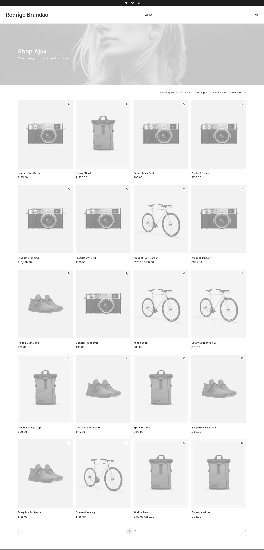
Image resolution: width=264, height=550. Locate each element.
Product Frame (216, 153)
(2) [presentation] (29, 142)
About (148, 14)
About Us (155, 481)
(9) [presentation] (57, 183)
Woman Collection (126, 487)
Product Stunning (92, 217)
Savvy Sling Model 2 (219, 282)
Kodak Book (172, 282)
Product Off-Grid (134, 217)
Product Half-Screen (178, 217)
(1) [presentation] (31, 125)
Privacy (188, 505)
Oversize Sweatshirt (136, 347)
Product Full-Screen (94, 153)
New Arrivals (122, 505)
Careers (154, 505)
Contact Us (156, 511)
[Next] (241, 432)
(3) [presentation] (39, 113)
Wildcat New (173, 412)
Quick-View (116, 104)
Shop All (120, 481)
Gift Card (120, 516)
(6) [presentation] (33, 119)
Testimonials (156, 493)
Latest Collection (125, 511)
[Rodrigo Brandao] (27, 15)
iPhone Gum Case (92, 282)
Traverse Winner (217, 412)
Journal (154, 499)
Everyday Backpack (93, 412)
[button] (126, 3)
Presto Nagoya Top (93, 347)
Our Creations (157, 487)
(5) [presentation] (56, 189)
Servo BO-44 (131, 153)
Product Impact (216, 217)
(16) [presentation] (32, 177)
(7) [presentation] (37, 131)
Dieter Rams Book (176, 153)
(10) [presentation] (57, 177)
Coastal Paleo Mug (135, 282)
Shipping (189, 487)
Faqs (186, 481)
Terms (187, 499)
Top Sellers (122, 522)
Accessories (122, 499)
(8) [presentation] (58, 195)
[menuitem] (126, 3)
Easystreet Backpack (220, 347)
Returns (188, 493)
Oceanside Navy (133, 412)
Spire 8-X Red (174, 347)
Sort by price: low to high (209, 92)
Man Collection (124, 493)
